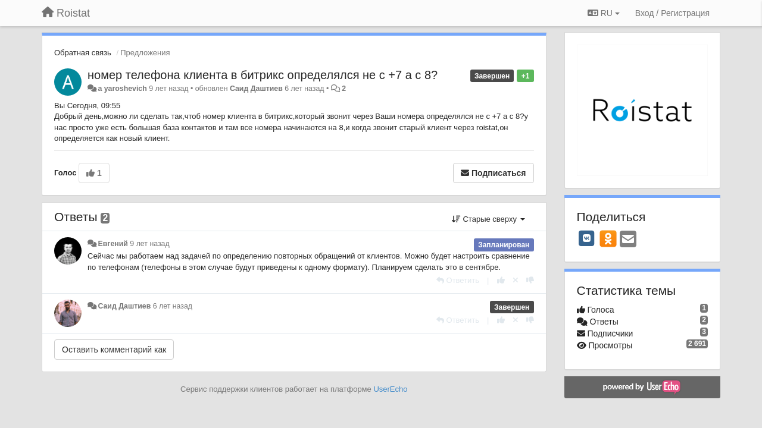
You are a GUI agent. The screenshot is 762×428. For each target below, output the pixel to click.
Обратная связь (82, 52)
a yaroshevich (122, 88)
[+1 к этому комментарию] (501, 280)
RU (604, 13)
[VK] (587, 238)
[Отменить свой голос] (516, 280)
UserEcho (390, 389)
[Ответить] (457, 280)
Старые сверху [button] (488, 219)
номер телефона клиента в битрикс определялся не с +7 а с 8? (263, 74)
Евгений (112, 244)
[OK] (608, 238)
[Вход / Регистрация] (672, 13)
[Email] (628, 239)
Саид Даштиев (256, 88)
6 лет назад (172, 306)
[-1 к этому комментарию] (530, 280)
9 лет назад (149, 244)
